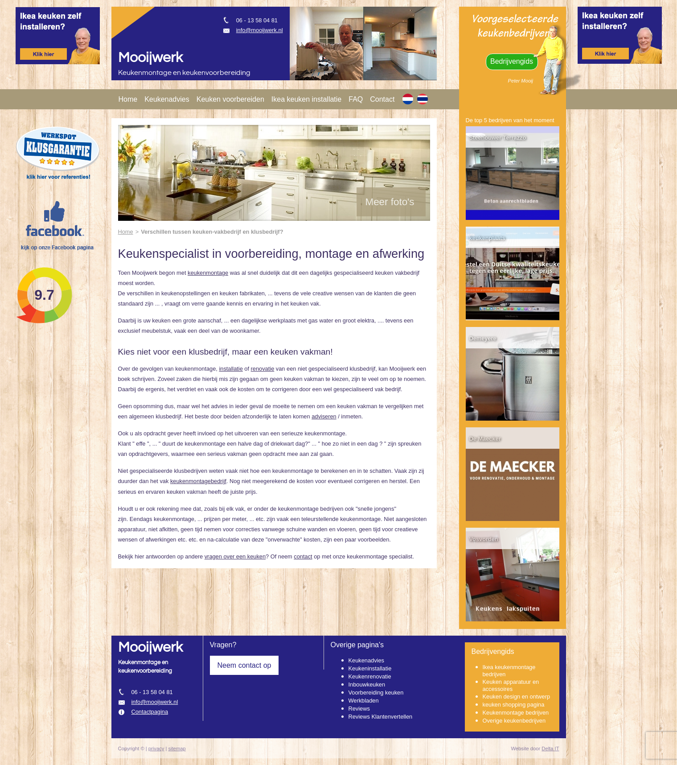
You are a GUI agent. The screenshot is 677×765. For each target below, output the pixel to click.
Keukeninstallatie (370, 668)
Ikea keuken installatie (306, 99)
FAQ (356, 99)
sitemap (176, 748)
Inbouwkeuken (367, 684)
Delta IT (550, 748)
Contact (382, 99)
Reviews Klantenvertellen (381, 716)
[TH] (422, 99)
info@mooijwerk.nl (259, 30)
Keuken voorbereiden (230, 99)
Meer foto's (389, 201)
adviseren (324, 416)
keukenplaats (487, 238)
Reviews (359, 708)
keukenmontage (208, 272)
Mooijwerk (150, 57)
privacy (156, 748)
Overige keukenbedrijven (514, 720)
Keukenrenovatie (370, 676)
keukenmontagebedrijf (198, 481)
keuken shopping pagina (514, 704)
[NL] (407, 99)
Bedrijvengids (511, 61)
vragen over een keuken (235, 556)
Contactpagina (149, 711)
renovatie (263, 368)
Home (128, 99)
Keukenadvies (166, 99)
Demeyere (482, 338)
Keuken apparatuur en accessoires (511, 685)
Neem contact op (244, 665)
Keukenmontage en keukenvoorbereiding (184, 73)
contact (303, 556)
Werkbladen (364, 700)
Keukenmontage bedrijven (516, 712)
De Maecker (485, 438)
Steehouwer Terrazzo (497, 137)
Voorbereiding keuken (376, 692)
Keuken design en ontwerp (516, 696)
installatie (230, 368)
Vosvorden (483, 539)
